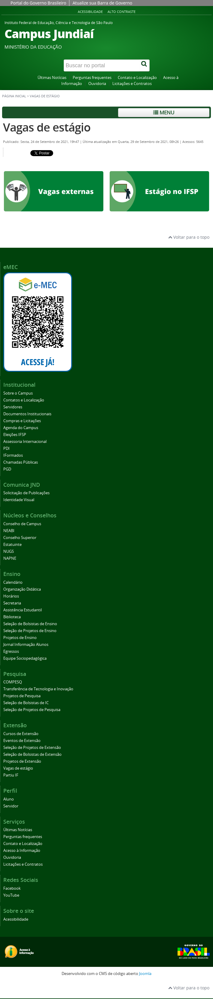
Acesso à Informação (21, 850)
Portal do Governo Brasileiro (38, 3)
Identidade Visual (18, 499)
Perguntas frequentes (92, 77)
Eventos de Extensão (22, 740)
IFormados (13, 455)
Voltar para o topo (188, 237)
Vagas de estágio (46, 127)
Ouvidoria (97, 83)
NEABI (8, 530)
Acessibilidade (90, 11)
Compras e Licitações (22, 420)
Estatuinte (12, 544)
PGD (7, 469)
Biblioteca (12, 616)
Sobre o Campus (18, 393)
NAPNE (9, 558)
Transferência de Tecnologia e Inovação (38, 689)
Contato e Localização (137, 77)
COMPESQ (12, 682)
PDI (6, 448)
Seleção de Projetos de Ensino (29, 630)
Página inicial (14, 96)
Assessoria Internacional (25, 441)
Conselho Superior (19, 537)
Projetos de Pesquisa (22, 695)
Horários (11, 596)
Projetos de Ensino (20, 637)
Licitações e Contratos (132, 83)
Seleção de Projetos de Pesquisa (31, 709)
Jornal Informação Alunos (25, 644)
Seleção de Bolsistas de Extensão (32, 754)
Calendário (13, 582)
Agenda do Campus (20, 427)
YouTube (11, 895)
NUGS (8, 551)
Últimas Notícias (52, 77)
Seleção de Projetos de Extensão (32, 747)
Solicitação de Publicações (26, 492)
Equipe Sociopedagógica (25, 658)
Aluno (8, 799)
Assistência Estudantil (22, 610)
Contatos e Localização (23, 400)
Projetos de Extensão (22, 761)
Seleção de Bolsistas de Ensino (30, 623)
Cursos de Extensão (20, 733)
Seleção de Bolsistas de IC (26, 702)
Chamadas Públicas (20, 462)
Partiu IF (10, 775)
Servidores (12, 407)
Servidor (10, 806)
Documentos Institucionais (27, 413)
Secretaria (12, 603)
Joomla (145, 973)
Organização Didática (22, 589)
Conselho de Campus (22, 523)
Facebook (12, 888)
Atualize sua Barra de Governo (102, 3)
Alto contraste (121, 11)
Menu (163, 112)
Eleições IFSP (14, 434)
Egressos (11, 651)
